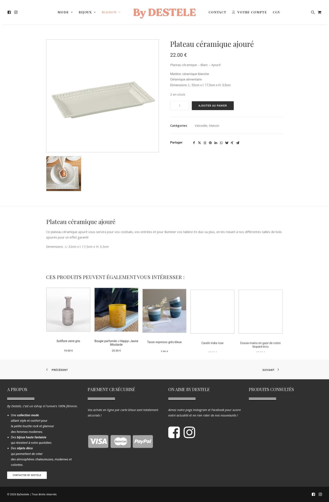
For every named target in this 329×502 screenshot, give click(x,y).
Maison (111, 12)
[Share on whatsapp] (221, 142)
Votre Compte (252, 12)
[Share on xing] (232, 142)
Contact (217, 12)
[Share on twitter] (199, 142)
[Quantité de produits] (179, 106)
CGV (276, 12)
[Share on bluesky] (226, 142)
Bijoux (87, 12)
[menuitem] (9, 12)
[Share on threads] (204, 142)
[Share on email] (237, 142)
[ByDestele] (164, 12)
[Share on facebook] (193, 142)
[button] (9, 12)
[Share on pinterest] (210, 142)
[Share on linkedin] (215, 142)
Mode (65, 12)
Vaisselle (201, 125)
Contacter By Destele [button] (27, 475)
